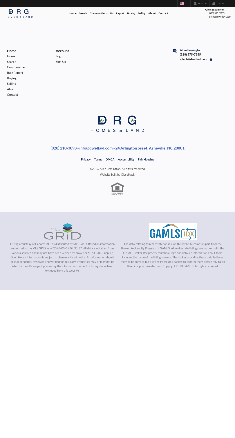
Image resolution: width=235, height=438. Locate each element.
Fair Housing (146, 159)
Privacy (86, 159)
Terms (98, 159)
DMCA (110, 159)
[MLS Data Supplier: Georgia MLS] (173, 231)
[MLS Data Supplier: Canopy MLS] (62, 231)
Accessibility (126, 159)
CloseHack (128, 174)
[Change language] (184, 3)
